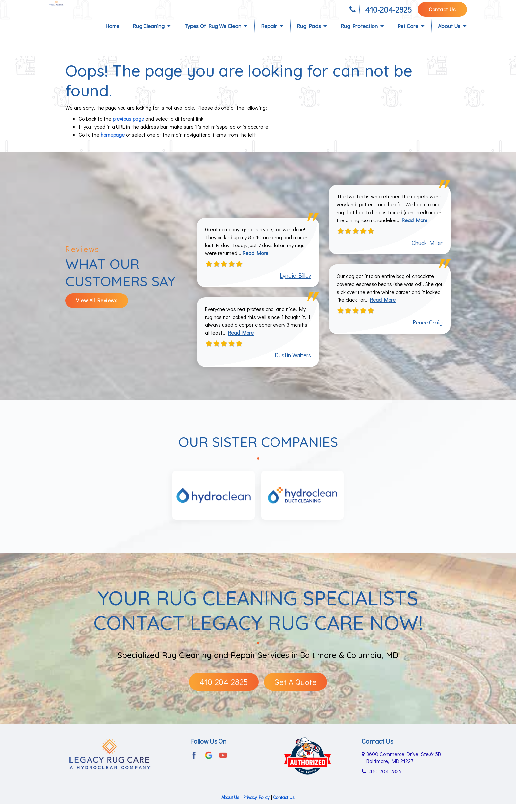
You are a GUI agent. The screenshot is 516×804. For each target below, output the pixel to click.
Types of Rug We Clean (212, 36)
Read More (255, 263)
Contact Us (442, 12)
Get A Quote (295, 692)
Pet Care (408, 36)
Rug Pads (309, 36)
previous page (128, 129)
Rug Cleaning (149, 36)
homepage (113, 145)
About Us (449, 36)
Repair (269, 36)
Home (112, 36)
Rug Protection (359, 36)
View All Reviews (96, 311)
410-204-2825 (388, 12)
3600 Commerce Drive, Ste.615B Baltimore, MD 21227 (403, 768)
